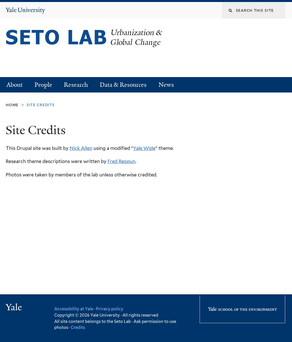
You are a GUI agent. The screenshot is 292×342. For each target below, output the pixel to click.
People (43, 85)
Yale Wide (144, 148)
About (15, 85)
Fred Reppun (121, 161)
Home (12, 104)
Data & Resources (123, 85)
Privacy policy (109, 308)
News (166, 85)
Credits (78, 327)
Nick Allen (81, 148)
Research (76, 85)
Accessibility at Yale (73, 308)
